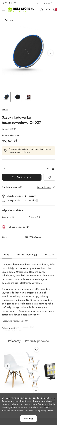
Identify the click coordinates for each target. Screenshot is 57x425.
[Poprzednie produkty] (7, 366)
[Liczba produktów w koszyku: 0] (54, 10)
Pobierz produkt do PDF (16, 227)
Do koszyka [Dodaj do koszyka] (21, 177)
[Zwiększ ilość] (47, 169)
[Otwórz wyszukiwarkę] (41, 10)
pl (4, 2)
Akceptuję (28, 418)
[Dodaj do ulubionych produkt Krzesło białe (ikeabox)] (36, 349)
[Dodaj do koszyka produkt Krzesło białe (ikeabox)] (36, 390)
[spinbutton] (26, 169)
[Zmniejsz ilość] (4, 169)
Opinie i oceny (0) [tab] (27, 254)
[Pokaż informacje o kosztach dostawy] (36, 200)
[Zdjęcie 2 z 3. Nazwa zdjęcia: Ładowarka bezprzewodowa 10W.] (17, 97)
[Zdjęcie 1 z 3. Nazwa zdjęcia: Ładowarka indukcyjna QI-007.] (7, 97)
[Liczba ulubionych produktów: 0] (48, 10)
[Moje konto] (45, 2)
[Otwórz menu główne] (3, 10)
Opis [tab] (6, 254)
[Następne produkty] (49, 366)
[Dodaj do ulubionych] (49, 177)
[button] (50, 53)
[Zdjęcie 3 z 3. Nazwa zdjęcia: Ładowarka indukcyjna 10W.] (28, 97)
